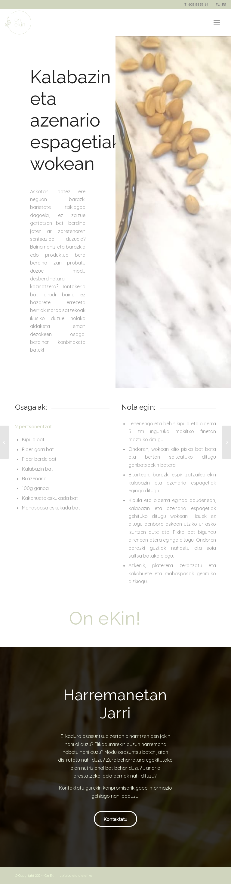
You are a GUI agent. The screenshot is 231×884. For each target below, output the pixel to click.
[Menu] (217, 22)
